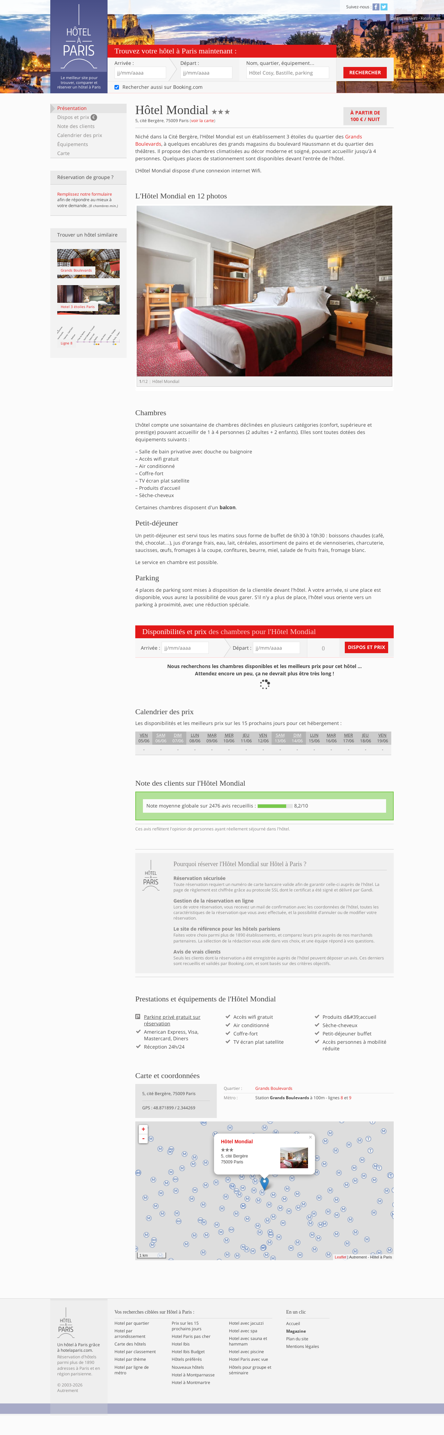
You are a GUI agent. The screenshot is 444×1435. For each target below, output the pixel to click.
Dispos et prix (77, 117)
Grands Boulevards (273, 1108)
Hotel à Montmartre (191, 1402)
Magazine (296, 1350)
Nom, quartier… (280, 63)
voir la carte (202, 120)
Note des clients (76, 126)
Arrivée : (124, 63)
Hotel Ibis (181, 1363)
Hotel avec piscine (246, 1371)
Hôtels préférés (187, 1379)
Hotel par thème (130, 1379)
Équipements (72, 144)
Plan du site (297, 1358)
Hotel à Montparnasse (193, 1394)
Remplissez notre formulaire (84, 194)
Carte (63, 153)
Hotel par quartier (131, 1343)
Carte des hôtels (130, 1363)
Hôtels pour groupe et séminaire (250, 1389)
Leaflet (340, 1276)
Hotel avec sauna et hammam (248, 1360)
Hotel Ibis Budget (188, 1371)
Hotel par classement (135, 1371)
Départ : (189, 63)
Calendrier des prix (79, 135)
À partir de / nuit (365, 115)
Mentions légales (302, 1366)
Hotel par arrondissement (129, 1353)
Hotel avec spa (243, 1350)
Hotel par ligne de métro (131, 1389)
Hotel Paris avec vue (248, 1379)
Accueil (293, 1343)
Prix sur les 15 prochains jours (187, 1345)
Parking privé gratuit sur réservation (172, 1040)
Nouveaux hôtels (188, 1387)
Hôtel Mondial (237, 1161)
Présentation (72, 108)
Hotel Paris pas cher (191, 1356)
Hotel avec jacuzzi (246, 1343)
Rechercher (365, 72)
